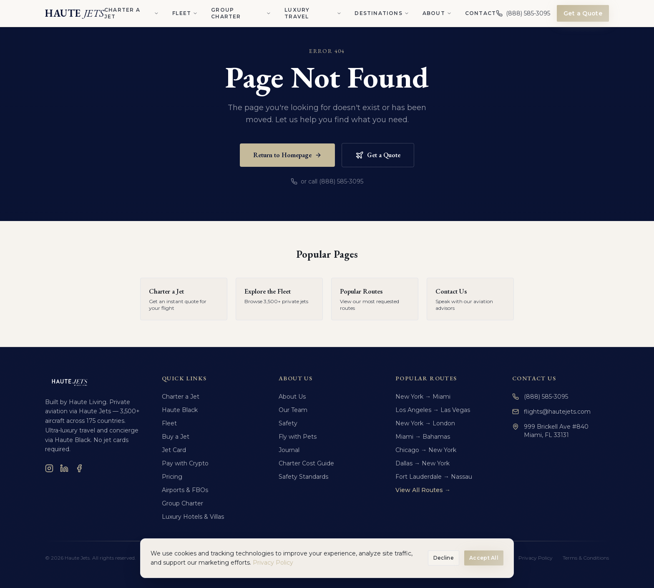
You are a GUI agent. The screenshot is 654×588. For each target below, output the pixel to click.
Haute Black (180, 410)
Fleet (169, 423)
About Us (292, 396)
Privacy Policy (273, 562)
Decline (443, 558)
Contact (480, 13)
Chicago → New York (425, 450)
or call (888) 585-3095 (327, 181)
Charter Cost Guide (306, 463)
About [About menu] (437, 13)
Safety (288, 423)
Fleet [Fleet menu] (185, 13)
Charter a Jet (180, 396)
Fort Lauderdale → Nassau (433, 476)
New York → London (425, 423)
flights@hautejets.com (551, 411)
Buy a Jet (175, 436)
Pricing (172, 476)
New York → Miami (422, 396)
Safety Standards (303, 476)
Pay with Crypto (185, 463)
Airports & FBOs (185, 490)
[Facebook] (79, 468)
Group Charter (182, 503)
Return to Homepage (287, 155)
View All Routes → (422, 490)
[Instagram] (49, 468)
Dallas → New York (422, 463)
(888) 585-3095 (540, 396)
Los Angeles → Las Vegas (432, 410)
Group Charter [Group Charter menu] (241, 13)
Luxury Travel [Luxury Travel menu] (312, 13)
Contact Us (534, 378)
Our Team (293, 410)
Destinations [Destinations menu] (382, 13)
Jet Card (174, 450)
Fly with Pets (298, 436)
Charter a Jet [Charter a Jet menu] (131, 13)
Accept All (483, 558)
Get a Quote (582, 13)
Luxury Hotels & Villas (193, 516)
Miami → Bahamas (422, 436)
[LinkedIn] (64, 468)
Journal (289, 450)
